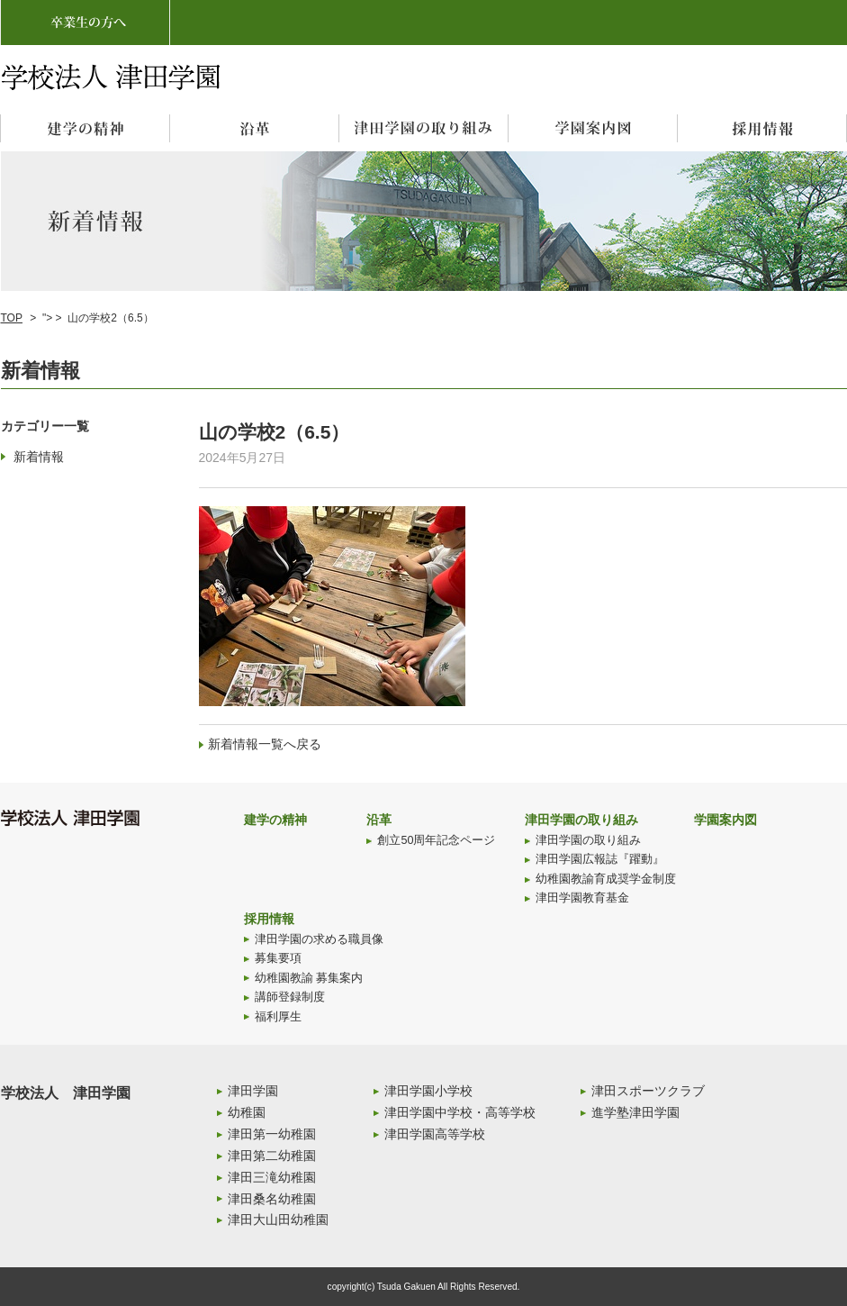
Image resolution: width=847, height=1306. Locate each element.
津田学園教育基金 (582, 898)
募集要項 (278, 958)
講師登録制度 (290, 997)
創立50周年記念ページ (436, 840)
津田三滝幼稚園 (272, 1177)
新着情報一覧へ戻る (264, 744)
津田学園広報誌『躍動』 (600, 859)
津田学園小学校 (428, 1091)
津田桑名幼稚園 (272, 1199)
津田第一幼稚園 (272, 1134)
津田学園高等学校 (434, 1134)
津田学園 (253, 1091)
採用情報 (269, 918)
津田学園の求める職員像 (319, 939)
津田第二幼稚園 (272, 1155)
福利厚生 (278, 1017)
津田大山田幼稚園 (278, 1219)
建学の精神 (275, 819)
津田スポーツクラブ (648, 1091)
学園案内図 (725, 819)
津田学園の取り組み (581, 819)
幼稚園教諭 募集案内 (309, 978)
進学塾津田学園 (635, 1112)
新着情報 (39, 456)
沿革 (379, 819)
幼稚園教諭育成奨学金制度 (606, 879)
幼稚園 (247, 1112)
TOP (12, 318)
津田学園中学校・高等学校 (460, 1112)
